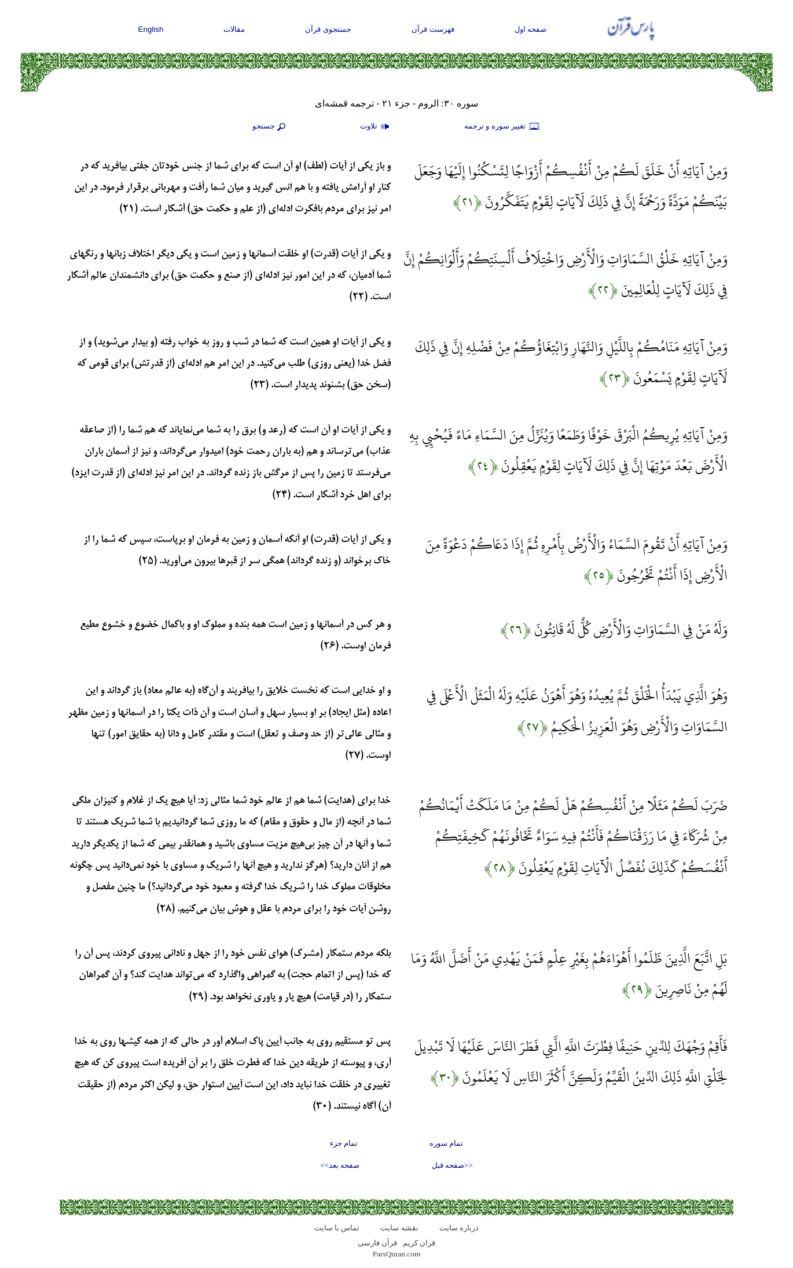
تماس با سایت (337, 1227)
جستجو (270, 127)
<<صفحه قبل (452, 1165)
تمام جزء (344, 1143)
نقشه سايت (399, 1227)
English (151, 29)
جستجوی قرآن (328, 29)
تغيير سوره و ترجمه (502, 127)
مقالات (234, 29)
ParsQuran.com (397, 1253)
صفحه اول (531, 29)
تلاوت (376, 127)
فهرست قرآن (433, 29)
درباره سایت (459, 1227)
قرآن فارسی (377, 1242)
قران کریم (419, 1242)
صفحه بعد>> (339, 1165)
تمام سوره (446, 1143)
